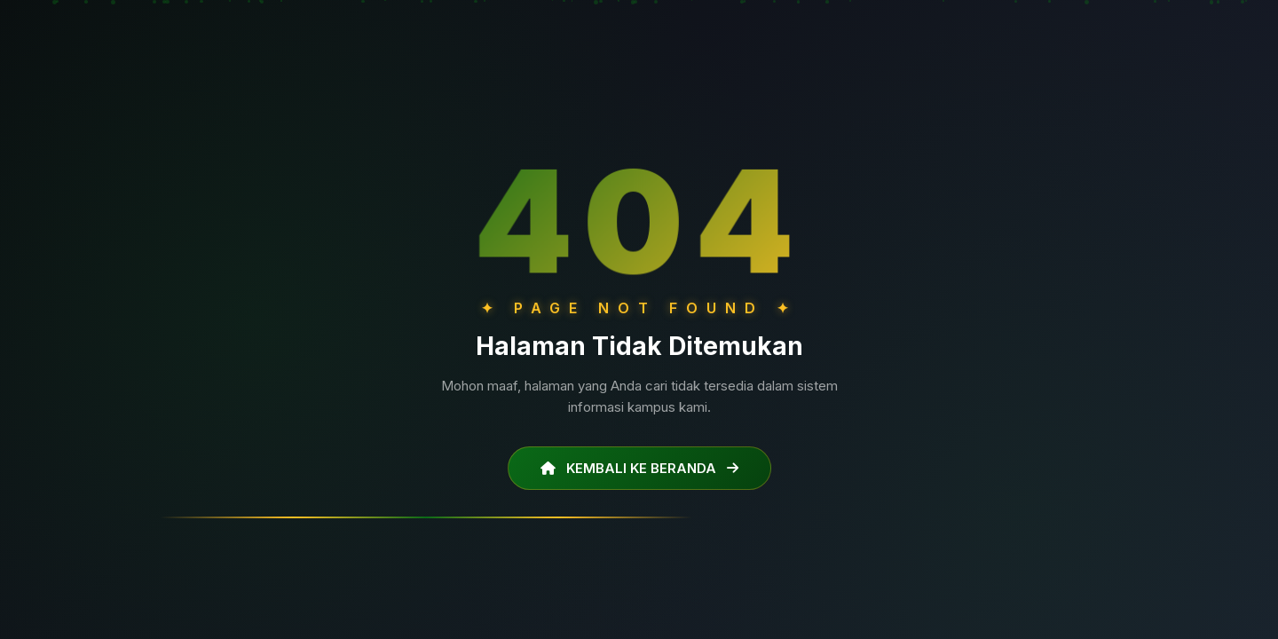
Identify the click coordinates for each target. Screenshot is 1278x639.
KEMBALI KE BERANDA (639, 467)
